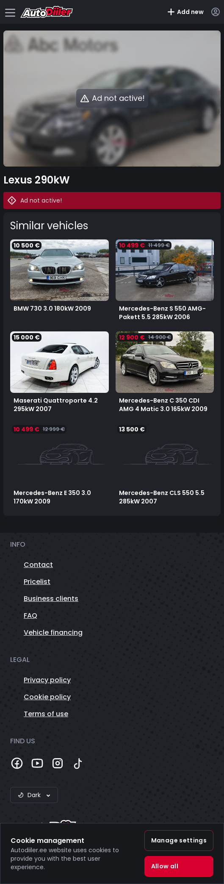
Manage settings (179, 840)
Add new (185, 12)
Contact (38, 565)
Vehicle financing (53, 632)
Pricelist (37, 582)
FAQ (30, 615)
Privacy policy (47, 680)
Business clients (51, 598)
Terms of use (46, 714)
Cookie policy (47, 697)
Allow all (164, 866)
